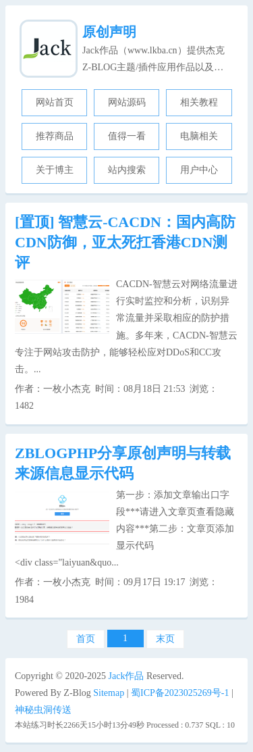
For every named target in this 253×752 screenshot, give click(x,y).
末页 (165, 639)
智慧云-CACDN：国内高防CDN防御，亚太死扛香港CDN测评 (125, 242)
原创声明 (109, 31)
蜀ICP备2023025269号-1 (180, 693)
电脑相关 (199, 136)
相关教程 (199, 102)
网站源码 (127, 102)
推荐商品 (55, 136)
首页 (85, 639)
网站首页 (55, 102)
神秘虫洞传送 (43, 710)
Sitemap (108, 693)
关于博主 (55, 170)
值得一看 (127, 136)
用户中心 (199, 170)
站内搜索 (127, 170)
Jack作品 (126, 676)
